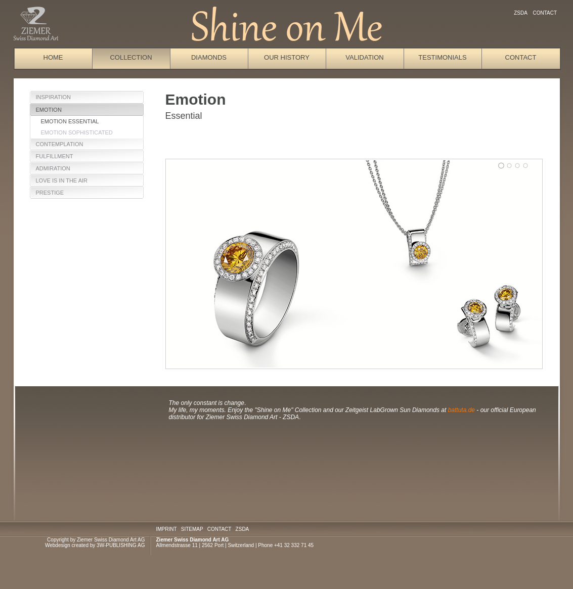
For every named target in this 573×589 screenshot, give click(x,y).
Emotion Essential (70, 121)
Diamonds (209, 57)
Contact (545, 13)
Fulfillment (54, 156)
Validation (364, 57)
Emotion (49, 110)
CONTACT (219, 529)
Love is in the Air (62, 180)
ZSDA (520, 13)
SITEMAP (192, 529)
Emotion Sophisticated (77, 132)
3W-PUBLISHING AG (121, 545)
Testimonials (442, 57)
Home (53, 57)
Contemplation (59, 144)
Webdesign (57, 545)
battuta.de (462, 410)
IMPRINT (166, 529)
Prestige (50, 193)
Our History (287, 57)
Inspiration (53, 97)
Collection (131, 57)
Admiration (53, 168)
